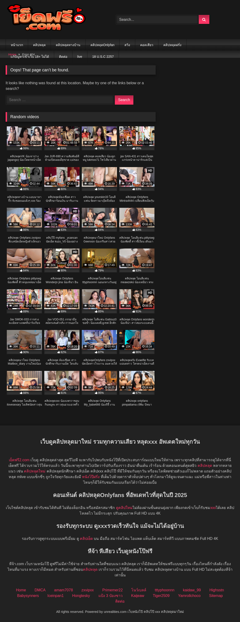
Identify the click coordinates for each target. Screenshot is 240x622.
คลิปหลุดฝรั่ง (172, 45)
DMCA (39, 590)
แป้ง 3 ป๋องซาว (110, 596)
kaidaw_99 (192, 590)
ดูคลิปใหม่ (124, 508)
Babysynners (28, 596)
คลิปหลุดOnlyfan (102, 45)
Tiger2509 (161, 596)
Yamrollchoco (189, 596)
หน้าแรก (17, 45)
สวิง (127, 45)
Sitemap (216, 596)
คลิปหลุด (39, 45)
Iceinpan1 (55, 596)
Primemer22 (112, 590)
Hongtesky (81, 596)
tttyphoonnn (164, 590)
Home (21, 590)
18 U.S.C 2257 (103, 57)
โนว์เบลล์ (138, 590)
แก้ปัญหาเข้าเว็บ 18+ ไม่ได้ (30, 57)
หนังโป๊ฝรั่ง (91, 477)
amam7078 (63, 590)
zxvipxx (87, 590)
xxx (213, 508)
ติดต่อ (63, 57)
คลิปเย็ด (86, 539)
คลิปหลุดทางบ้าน (68, 45)
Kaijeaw (137, 596)
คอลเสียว (146, 45)
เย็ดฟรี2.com (19, 460)
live (79, 57)
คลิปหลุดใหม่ (34, 471)
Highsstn (216, 590)
